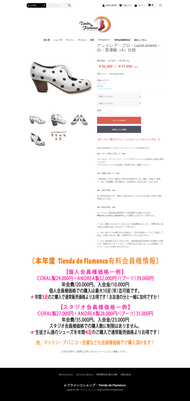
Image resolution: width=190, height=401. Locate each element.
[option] (61, 75)
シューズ (58, 40)
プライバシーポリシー (85, 374)
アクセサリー (104, 40)
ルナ (110, 89)
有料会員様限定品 (122, 40)
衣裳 (92, 40)
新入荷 (47, 40)
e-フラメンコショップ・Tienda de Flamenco (95, 385)
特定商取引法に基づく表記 (107, 374)
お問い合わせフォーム (95, 351)
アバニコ (82, 40)
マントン (70, 40)
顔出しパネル (140, 40)
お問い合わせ (126, 374)
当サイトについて (66, 374)
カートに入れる (119, 120)
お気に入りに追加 (119, 130)
